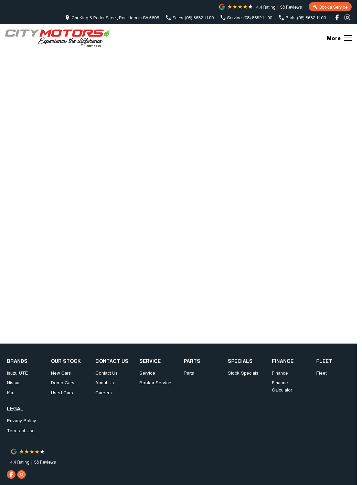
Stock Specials (243, 372)
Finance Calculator (282, 386)
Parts (189, 372)
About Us (104, 382)
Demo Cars (62, 382)
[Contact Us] (112, 17)
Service (147, 372)
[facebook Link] (337, 17)
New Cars (61, 372)
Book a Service (155, 382)
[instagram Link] (347, 17)
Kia (10, 392)
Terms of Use (21, 430)
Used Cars (62, 392)
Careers (103, 392)
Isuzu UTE (17, 372)
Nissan (14, 382)
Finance (280, 372)
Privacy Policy (21, 420)
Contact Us (106, 372)
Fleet (321, 372)
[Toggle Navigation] (339, 38)
